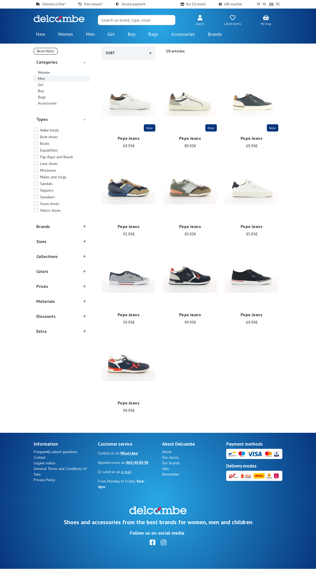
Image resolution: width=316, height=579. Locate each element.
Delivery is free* (54, 4)
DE (278, 4)
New (40, 34)
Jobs (165, 478)
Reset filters (45, 51)
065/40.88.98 (137, 472)
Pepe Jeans (128, 138)
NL (265, 4)
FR (258, 4)
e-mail (126, 482)
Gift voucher (233, 4)
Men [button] (90, 34)
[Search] (136, 20)
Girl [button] (111, 34)
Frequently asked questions (56, 462)
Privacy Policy (44, 490)
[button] (199, 20)
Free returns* (93, 4)
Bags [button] (153, 34)
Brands (215, 34)
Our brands (171, 473)
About (166, 462)
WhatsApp (129, 463)
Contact (39, 467)
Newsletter (171, 484)
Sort (129, 53)
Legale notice (44, 473)
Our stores (170, 467)
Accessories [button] (183, 34)
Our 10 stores (196, 4)
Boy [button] (131, 34)
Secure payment (133, 4)
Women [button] (65, 34)
